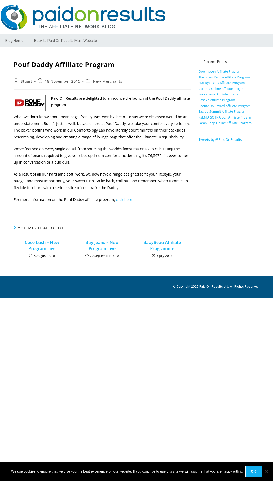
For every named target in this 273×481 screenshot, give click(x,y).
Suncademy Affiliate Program (220, 94)
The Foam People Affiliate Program (224, 77)
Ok (253, 471)
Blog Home (14, 40)
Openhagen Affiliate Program (220, 71)
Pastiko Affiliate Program (217, 100)
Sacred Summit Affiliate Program (223, 111)
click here (124, 199)
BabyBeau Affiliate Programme (162, 245)
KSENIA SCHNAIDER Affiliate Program (226, 117)
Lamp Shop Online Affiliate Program (225, 123)
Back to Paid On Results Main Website (65, 40)
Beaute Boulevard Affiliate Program (225, 106)
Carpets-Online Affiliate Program (222, 88)
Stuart (26, 81)
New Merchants (107, 81)
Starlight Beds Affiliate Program (222, 83)
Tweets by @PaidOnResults (220, 139)
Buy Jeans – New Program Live (102, 245)
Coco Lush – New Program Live (42, 245)
